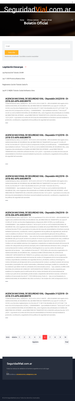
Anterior (14, 337)
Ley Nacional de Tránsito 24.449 (13, 72)
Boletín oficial (47, 20)
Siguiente (34, 342)
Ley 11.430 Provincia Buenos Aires (13, 78)
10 (65, 337)
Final (66, 342)
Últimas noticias (33, 20)
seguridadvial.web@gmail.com (26, 374)
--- (7, 372)
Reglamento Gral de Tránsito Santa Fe (14, 84)
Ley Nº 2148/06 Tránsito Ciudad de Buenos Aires (18, 90)
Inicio (7, 337)
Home (22, 20)
